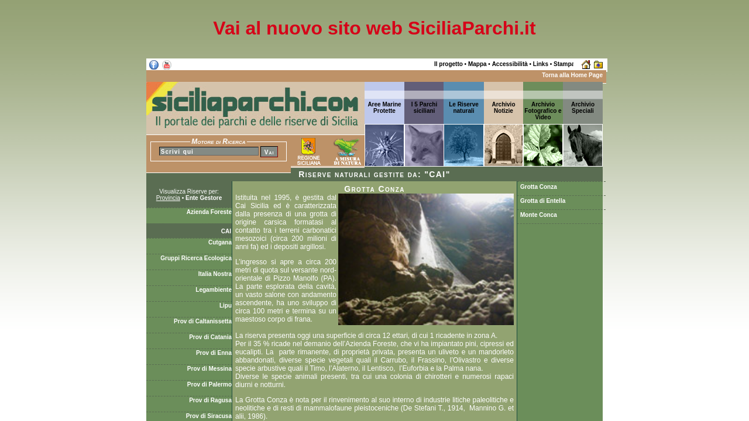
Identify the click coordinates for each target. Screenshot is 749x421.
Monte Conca (538, 215)
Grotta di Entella (542, 201)
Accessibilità (510, 64)
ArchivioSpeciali (583, 107)
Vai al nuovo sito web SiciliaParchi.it (374, 28)
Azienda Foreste (209, 212)
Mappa (477, 64)
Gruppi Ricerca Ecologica (196, 258)
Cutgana (220, 242)
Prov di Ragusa (210, 400)
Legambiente (213, 290)
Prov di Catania (210, 337)
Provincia (168, 198)
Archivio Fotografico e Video (542, 110)
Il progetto (448, 64)
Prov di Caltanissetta (203, 321)
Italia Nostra (215, 274)
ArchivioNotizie (503, 107)
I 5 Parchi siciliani (424, 107)
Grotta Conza (538, 187)
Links (540, 64)
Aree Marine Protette (384, 107)
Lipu (225, 305)
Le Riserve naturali (464, 107)
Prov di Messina (209, 368)
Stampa (564, 64)
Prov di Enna (214, 353)
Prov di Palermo (209, 384)
